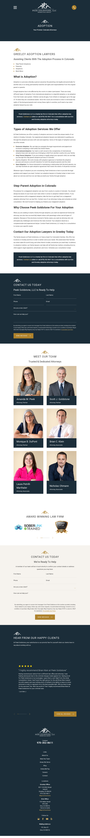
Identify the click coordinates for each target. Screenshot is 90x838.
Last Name (49, 295)
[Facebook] (43, 821)
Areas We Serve (45, 765)
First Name (17, 295)
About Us (45, 758)
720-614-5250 (45, 810)
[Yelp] (51, 821)
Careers (45, 775)
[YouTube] (47, 821)
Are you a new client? (20, 308)
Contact (45, 778)
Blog (45, 768)
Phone (16, 301)
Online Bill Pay (45, 771)
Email (48, 301)
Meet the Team (45, 761)
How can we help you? (21, 314)
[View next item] (53, 540)
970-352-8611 (45, 745)
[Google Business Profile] (39, 821)
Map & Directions (45, 798)
